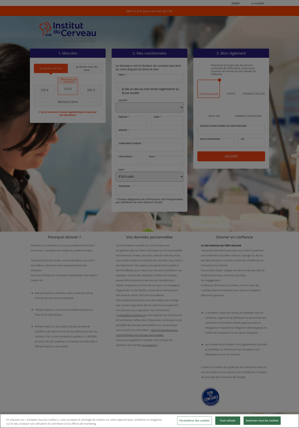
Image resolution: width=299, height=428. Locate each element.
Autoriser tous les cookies (262, 420)
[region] (149, 421)
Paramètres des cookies (194, 420)
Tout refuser (228, 420)
